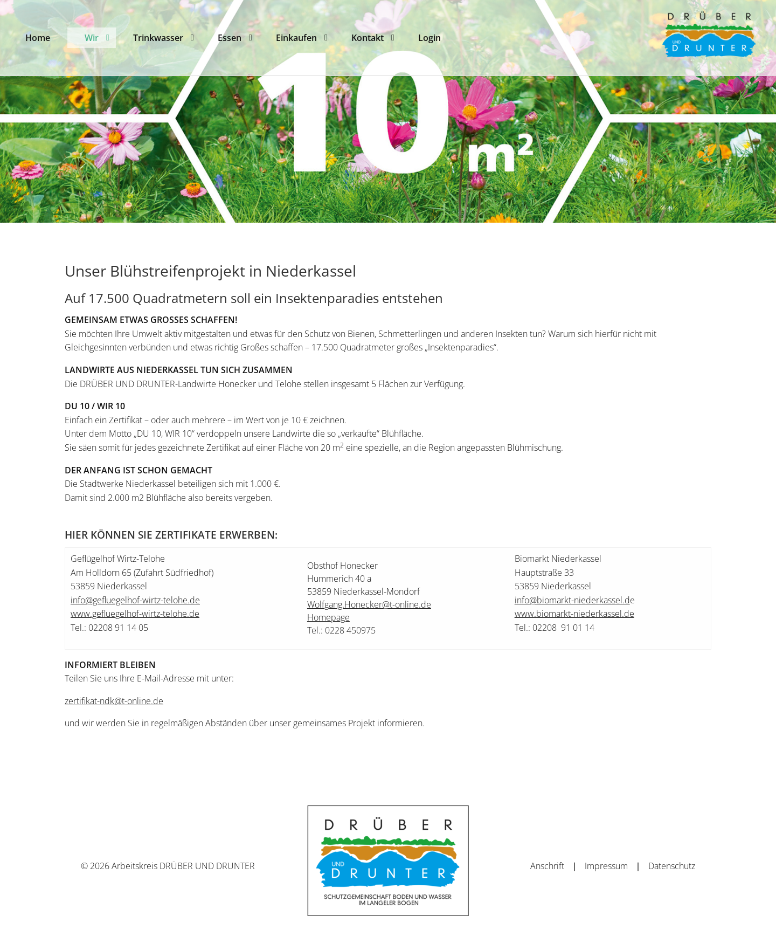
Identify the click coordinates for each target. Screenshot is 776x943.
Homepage (328, 617)
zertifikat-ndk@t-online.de (114, 701)
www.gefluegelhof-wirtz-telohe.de (135, 614)
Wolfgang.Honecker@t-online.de (369, 604)
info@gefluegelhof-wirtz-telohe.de (135, 600)
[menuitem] (37, 37)
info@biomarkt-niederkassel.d (572, 600)
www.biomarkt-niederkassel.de (574, 614)
